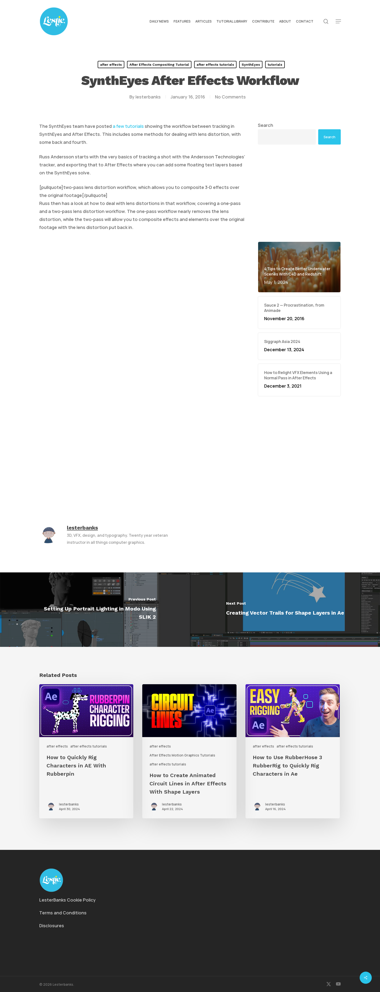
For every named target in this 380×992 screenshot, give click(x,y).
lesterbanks (148, 97)
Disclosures (51, 925)
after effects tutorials (215, 64)
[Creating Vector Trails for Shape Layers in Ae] (285, 609)
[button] (338, 21)
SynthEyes (251, 64)
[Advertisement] (299, 193)
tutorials (275, 64)
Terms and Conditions (63, 913)
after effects (111, 64)
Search (265, 125)
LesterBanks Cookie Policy (67, 900)
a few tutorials (128, 126)
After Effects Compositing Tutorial (159, 64)
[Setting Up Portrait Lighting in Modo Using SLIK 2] (95, 609)
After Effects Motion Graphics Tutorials (182, 755)
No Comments (230, 97)
